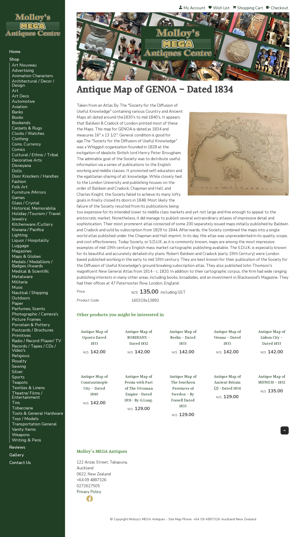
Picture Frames (26, 319)
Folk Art (20, 187)
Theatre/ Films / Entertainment (27, 395)
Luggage (20, 246)
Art (15, 91)
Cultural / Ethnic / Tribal (35, 155)
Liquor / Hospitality (30, 240)
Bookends (21, 123)
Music (17, 287)
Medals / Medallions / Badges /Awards (32, 264)
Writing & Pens (26, 440)
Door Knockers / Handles (35, 176)
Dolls (17, 171)
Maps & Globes (26, 256)
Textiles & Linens (28, 388)
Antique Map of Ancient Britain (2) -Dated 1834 (227, 383)
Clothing (20, 139)
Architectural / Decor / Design (33, 83)
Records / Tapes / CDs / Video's (34, 348)
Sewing (19, 366)
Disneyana (21, 165)
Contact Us (20, 463)
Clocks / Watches (28, 133)
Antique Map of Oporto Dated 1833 (94, 338)
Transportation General (34, 424)
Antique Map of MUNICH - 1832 (271, 380)
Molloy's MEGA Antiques (147, 519)
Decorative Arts (27, 160)
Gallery (16, 455)
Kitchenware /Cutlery (32, 224)
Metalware (22, 277)
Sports (18, 377)
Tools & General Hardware (37, 413)
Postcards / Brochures (32, 330)
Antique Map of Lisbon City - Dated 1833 (271, 338)
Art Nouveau (24, 65)
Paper (17, 303)
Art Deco (20, 96)
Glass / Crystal (25, 203)
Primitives (21, 335)
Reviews (17, 447)
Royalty (19, 361)
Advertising (23, 70)
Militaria (19, 282)
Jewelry (19, 219)
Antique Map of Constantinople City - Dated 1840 (94, 386)
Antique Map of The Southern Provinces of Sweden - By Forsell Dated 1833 (183, 392)
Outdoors (21, 298)
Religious (20, 356)
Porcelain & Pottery (31, 325)
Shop (14, 59)
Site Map (174, 519)
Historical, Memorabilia (34, 208)
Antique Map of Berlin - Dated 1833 (183, 338)
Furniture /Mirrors (29, 192)
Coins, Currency (26, 144)
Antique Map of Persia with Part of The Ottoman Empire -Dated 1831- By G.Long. (138, 389)
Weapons (21, 435)
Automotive (23, 101)
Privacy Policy (89, 491)
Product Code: (88, 300)
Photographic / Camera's (35, 314)
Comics (18, 149)
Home (14, 52)
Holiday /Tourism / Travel (36, 214)
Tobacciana (22, 408)
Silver (17, 372)
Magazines (22, 251)
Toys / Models (25, 419)
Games (18, 198)
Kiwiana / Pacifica (28, 230)
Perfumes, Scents (28, 309)
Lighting (20, 235)
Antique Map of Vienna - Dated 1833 (227, 338)
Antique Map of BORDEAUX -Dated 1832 (138, 338)
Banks (17, 112)
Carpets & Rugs (27, 128)
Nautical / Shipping (30, 293)
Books (17, 117)
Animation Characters (32, 76)
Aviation (19, 107)
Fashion (19, 181)
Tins (16, 403)
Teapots (20, 382)
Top (285, 430)
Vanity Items (24, 429)
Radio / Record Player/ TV (36, 341)
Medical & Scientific (30, 271)
